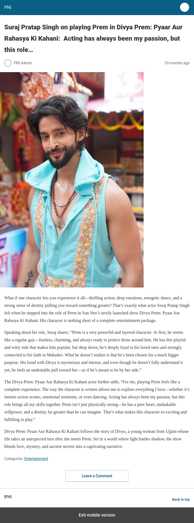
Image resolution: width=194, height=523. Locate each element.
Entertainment (36, 459)
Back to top (181, 499)
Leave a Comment (97, 476)
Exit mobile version (97, 515)
